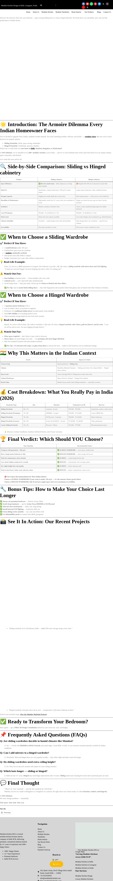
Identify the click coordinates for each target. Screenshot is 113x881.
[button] (77, 12)
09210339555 (49, 5)
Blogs (99, 12)
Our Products (89, 12)
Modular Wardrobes (62, 12)
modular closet (90, 137)
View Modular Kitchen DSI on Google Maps (87, 851)
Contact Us (107, 12)
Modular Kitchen (47, 12)
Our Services (81, 871)
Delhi (33, 148)
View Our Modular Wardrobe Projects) (33, 714)
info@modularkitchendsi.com (69, 5)
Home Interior (76, 12)
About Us (36, 12)
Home (28, 12)
